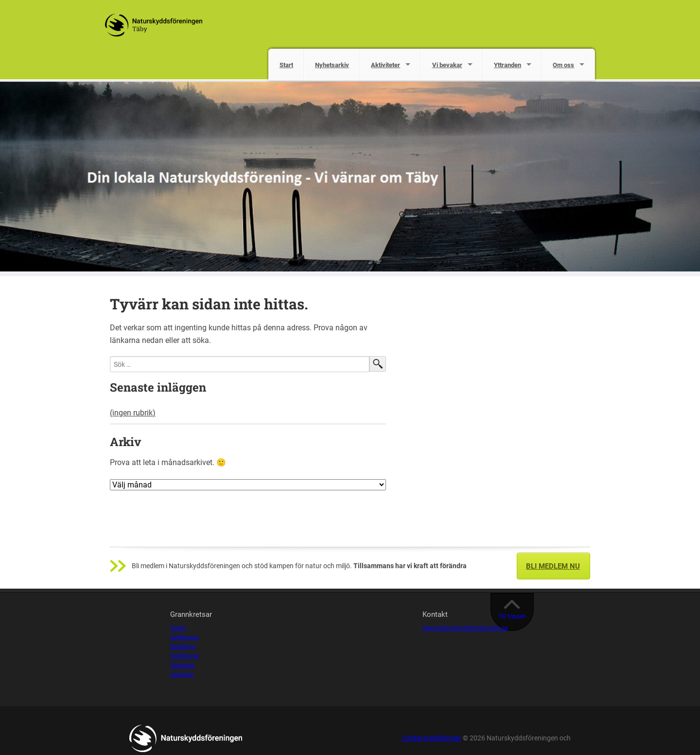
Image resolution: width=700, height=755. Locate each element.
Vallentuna (184, 655)
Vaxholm (182, 674)
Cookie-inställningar (431, 738)
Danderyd (182, 646)
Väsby (178, 628)
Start (286, 65)
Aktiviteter (385, 65)
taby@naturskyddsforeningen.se (465, 628)
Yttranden (507, 65)
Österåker (182, 665)
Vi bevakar (447, 65)
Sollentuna (184, 637)
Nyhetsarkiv (332, 65)
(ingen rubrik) (133, 412)
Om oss (563, 65)
